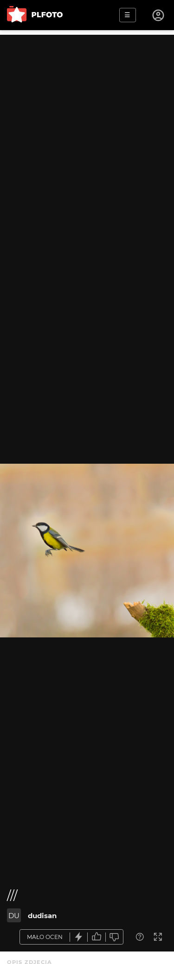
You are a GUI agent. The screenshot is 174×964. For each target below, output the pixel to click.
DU (13, 915)
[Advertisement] (87, 121)
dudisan (42, 915)
